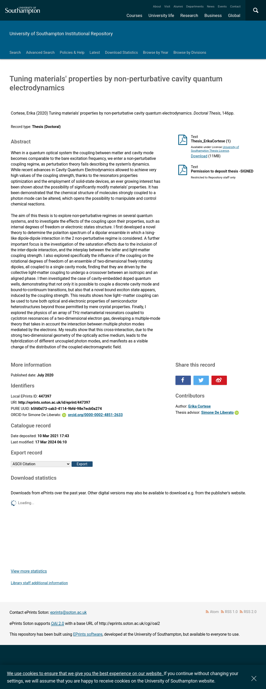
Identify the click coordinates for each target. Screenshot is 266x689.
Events (222, 6)
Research (189, 15)
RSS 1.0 (231, 612)
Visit (167, 6)
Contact (235, 6)
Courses (134, 15)
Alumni (178, 6)
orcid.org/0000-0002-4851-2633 (95, 415)
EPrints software (87, 634)
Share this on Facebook (183, 380)
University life (161, 15)
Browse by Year (155, 52)
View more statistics (29, 571)
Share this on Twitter (201, 380)
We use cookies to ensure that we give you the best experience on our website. (85, 673)
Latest (95, 52)
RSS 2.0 (250, 612)
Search (15, 52)
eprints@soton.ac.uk (68, 612)
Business (213, 15)
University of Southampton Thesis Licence (215, 148)
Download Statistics (121, 52)
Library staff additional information (39, 583)
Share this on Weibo (219, 380)
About (157, 6)
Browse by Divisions (189, 52)
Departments (195, 6)
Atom (214, 612)
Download (199, 156)
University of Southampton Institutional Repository (61, 33)
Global (234, 15)
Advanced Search (40, 52)
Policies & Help (72, 52)
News (210, 6)
